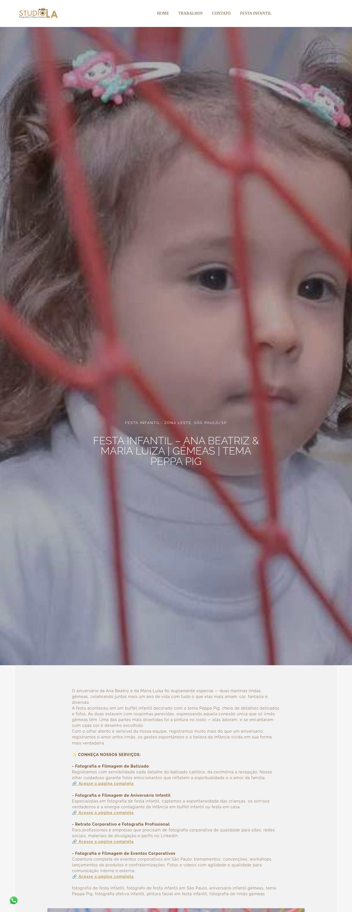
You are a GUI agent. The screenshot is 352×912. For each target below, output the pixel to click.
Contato (221, 13)
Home (163, 13)
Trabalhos (190, 13)
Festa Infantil (256, 13)
